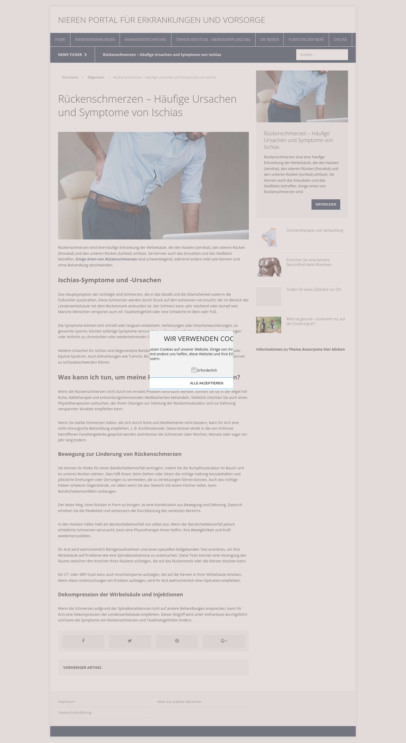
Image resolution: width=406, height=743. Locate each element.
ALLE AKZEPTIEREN (206, 383)
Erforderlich (207, 370)
